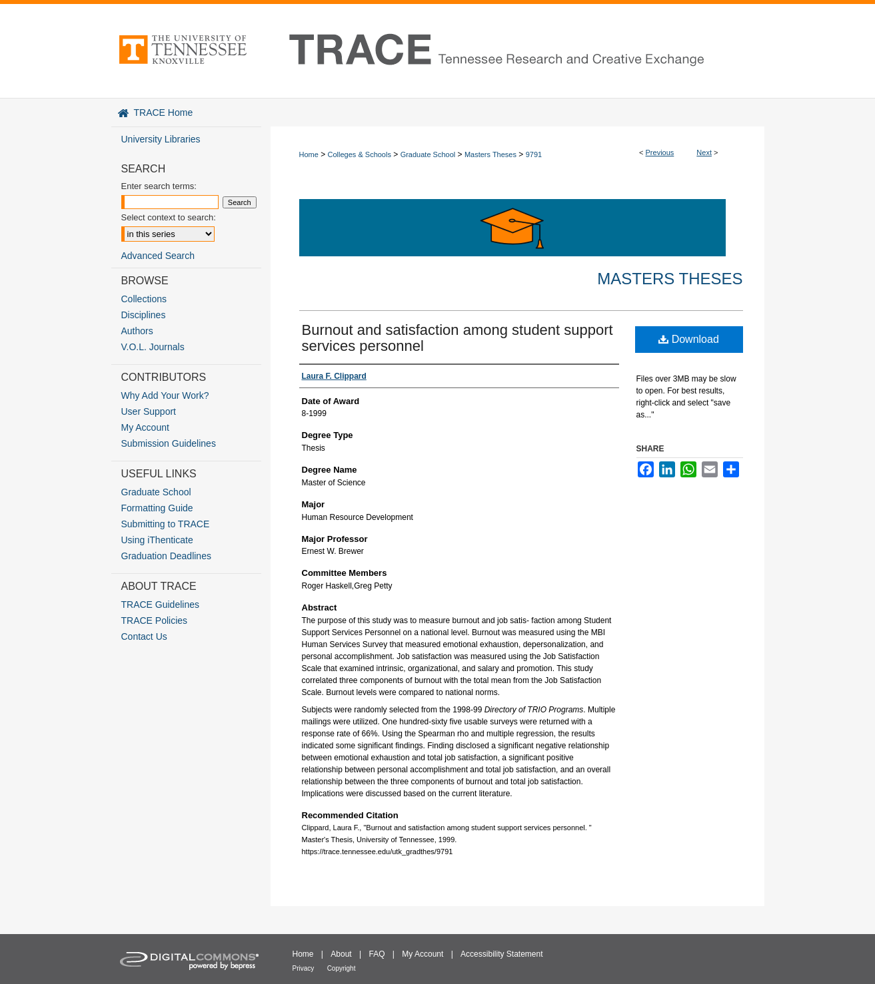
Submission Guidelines (168, 443)
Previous (660, 152)
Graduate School (428, 154)
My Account (145, 427)
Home (309, 154)
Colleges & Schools (359, 154)
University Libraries (161, 139)
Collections (144, 299)
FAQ (377, 954)
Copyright (341, 968)
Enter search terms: (159, 186)
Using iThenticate (157, 540)
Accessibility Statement (501, 954)
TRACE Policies (154, 620)
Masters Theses (490, 154)
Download (688, 339)
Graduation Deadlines (166, 556)
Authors (137, 331)
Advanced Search (158, 255)
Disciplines (143, 315)
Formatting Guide (157, 508)
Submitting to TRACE (165, 524)
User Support (148, 411)
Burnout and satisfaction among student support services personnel (457, 338)
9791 (534, 154)
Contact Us (144, 636)
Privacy (304, 968)
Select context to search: (168, 217)
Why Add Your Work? (165, 395)
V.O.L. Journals (153, 347)
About (341, 954)
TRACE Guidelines (160, 604)
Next (704, 152)
